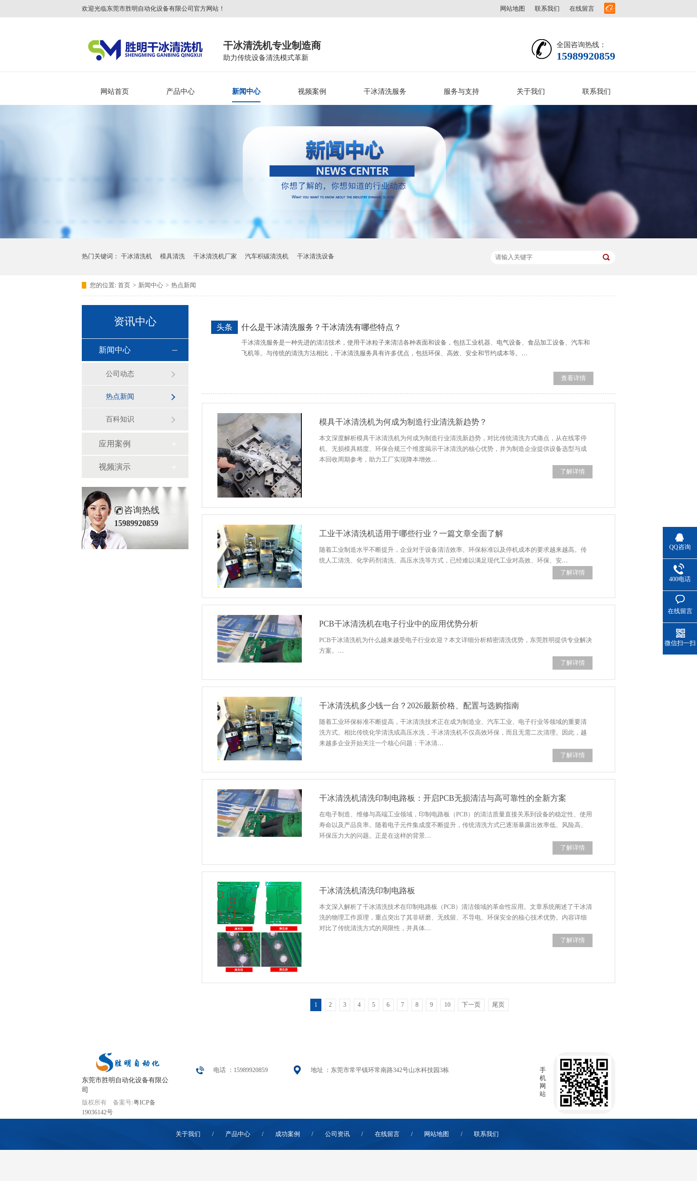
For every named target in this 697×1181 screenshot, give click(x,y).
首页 (124, 285)
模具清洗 (172, 256)
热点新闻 (183, 285)
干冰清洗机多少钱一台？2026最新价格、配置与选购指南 (419, 705)
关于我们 (531, 91)
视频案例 (312, 91)
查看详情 (573, 378)
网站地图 (512, 8)
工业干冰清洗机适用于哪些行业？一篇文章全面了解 (411, 533)
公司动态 (120, 374)
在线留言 (581, 8)
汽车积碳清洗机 (266, 256)
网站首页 (114, 91)
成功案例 (287, 1134)
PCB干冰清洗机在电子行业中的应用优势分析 (398, 623)
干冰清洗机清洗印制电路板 (367, 890)
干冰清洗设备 (315, 256)
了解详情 (572, 471)
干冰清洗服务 (385, 91)
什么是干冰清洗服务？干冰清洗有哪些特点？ (321, 327)
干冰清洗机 (136, 256)
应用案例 (115, 443)
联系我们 (547, 8)
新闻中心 (246, 91)
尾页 (498, 1004)
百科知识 (120, 419)
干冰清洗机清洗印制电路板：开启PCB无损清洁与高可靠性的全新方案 (442, 798)
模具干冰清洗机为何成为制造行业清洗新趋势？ (403, 422)
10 (448, 1004)
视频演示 (115, 466)
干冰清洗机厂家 (215, 256)
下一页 (471, 1004)
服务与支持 (461, 91)
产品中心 (180, 91)
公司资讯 (337, 1134)
